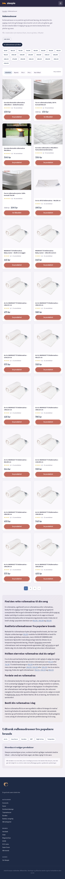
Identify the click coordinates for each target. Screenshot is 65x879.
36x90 (5, 51)
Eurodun (50, 645)
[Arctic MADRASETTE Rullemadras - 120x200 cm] (48, 442)
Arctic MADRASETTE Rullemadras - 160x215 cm (15, 304)
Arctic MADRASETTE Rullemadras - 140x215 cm (15, 409)
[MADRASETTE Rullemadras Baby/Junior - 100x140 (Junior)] (48, 233)
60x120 (13, 51)
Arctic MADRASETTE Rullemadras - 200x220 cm (47, 304)
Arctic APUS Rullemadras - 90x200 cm (48, 201)
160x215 (6, 59)
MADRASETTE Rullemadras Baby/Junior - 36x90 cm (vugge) (14, 252)
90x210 (58, 51)
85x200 (43, 51)
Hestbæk (5, 832)
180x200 (22, 59)
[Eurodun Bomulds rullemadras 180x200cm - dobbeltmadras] (16, 89)
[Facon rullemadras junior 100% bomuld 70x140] (16, 180)
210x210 (6, 63)
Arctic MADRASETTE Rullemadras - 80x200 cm (15, 461)
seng (55, 612)
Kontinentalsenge (8, 809)
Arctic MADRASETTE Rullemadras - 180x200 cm (15, 513)
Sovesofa (5, 803)
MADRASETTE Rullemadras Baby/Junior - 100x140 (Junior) (45, 252)
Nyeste (16, 73)
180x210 (31, 59)
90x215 (6, 55)
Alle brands (5, 850)
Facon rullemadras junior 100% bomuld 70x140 (14, 194)
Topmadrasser (6, 812)
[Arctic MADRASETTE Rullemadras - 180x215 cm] (48, 390)
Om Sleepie (5, 860)
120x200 (30, 55)
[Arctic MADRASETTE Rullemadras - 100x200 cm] (16, 547)
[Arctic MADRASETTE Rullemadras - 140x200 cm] (48, 495)
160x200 (55, 55)
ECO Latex (5, 844)
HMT (43, 645)
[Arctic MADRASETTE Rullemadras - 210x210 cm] (16, 338)
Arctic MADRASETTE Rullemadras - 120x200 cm (47, 461)
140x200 (38, 55)
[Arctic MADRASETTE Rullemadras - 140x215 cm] (16, 390)
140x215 (47, 55)
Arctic (18, 695)
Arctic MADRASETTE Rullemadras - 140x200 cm (47, 513)
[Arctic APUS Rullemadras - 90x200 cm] (48, 183)
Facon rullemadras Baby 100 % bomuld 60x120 (45, 104)
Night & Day (11, 695)
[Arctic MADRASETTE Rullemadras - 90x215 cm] (48, 338)
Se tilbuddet (48, 117)
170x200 (14, 59)
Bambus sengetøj (7, 819)
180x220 (51, 670)
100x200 (22, 55)
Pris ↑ (23, 73)
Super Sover (6, 847)
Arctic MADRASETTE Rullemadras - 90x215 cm (47, 356)
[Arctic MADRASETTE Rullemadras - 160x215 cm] (16, 286)
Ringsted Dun (6, 838)
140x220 (43, 670)
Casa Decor (14, 739)
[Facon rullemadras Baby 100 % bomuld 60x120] (48, 89)
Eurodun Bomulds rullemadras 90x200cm (14, 149)
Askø (3, 835)
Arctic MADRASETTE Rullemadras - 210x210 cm (15, 356)
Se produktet (17, 117)
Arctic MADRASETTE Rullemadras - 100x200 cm (15, 565)
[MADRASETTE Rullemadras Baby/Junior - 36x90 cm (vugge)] (16, 233)
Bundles (4, 816)
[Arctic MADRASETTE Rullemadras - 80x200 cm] (16, 442)
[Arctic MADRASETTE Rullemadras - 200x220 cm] (48, 286)
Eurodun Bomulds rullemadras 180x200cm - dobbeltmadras (14, 104)
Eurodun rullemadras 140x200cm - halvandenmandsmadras (47, 149)
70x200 (28, 51)
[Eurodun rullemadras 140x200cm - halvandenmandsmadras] (48, 134)
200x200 (47, 59)
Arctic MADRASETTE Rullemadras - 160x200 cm (47, 565)
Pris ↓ (29, 73)
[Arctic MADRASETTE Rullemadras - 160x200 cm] (48, 547)
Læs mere (7, 39)
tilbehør (21, 684)
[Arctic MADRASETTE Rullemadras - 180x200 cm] (16, 495)
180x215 (39, 59)
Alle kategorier (6, 822)
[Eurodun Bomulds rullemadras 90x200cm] (16, 134)
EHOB (4, 841)
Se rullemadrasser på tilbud (12, 45)
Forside (4, 11)
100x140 (13, 55)
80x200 (36, 51)
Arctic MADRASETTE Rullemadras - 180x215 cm (47, 409)
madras (4, 23)
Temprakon (38, 642)
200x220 (56, 59)
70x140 (20, 51)
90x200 (51, 51)
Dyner (4, 806)
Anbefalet (8, 73)
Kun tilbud (37, 73)
